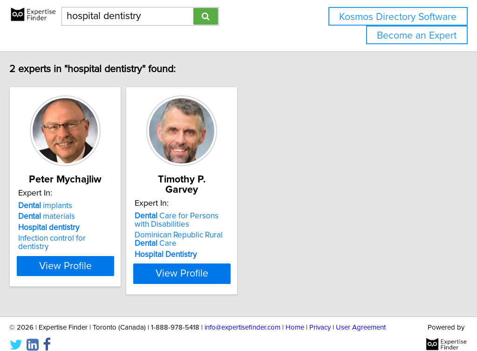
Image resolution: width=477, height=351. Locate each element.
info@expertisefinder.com (242, 317)
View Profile (96, 263)
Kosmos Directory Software (398, 17)
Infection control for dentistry (87, 238)
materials (66, 216)
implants (65, 206)
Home (295, 317)
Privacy (320, 317)
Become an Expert (417, 35)
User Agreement (361, 317)
